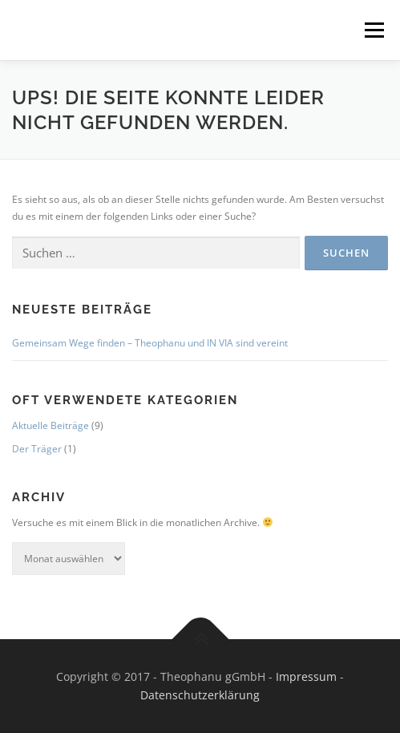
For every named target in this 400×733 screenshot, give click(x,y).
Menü (373, 30)
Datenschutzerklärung (200, 695)
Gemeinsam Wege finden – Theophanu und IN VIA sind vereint (150, 343)
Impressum (306, 676)
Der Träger (37, 449)
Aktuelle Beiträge (50, 425)
